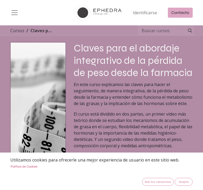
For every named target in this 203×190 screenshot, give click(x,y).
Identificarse (145, 13)
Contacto (180, 12)
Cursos (17, 31)
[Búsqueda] (188, 31)
